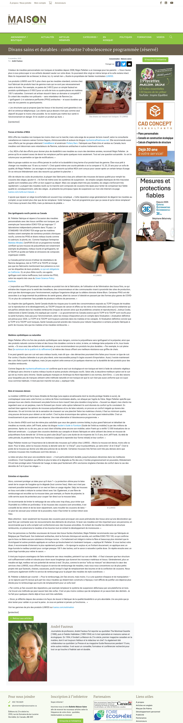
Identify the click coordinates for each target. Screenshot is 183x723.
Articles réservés (64, 38)
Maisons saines (126, 59)
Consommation (114, 59)
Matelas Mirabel (15, 243)
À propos (140, 702)
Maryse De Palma (144, 708)
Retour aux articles (21, 618)
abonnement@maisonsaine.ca (24, 706)
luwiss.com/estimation (63, 607)
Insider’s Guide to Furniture (69, 425)
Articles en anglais (144, 705)
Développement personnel (148, 712)
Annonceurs (141, 721)
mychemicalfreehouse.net (97, 140)
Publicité (140, 715)
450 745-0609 (17, 702)
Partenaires (141, 718)
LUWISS (109, 76)
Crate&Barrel (48, 143)
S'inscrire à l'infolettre (155, 59)
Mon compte (40, 3)
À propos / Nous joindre (20, 3)
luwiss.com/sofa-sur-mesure (21, 192)
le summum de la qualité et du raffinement (32, 349)
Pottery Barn (72, 143)
